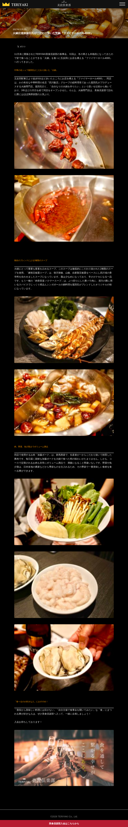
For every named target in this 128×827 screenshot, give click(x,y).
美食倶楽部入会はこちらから (64, 823)
